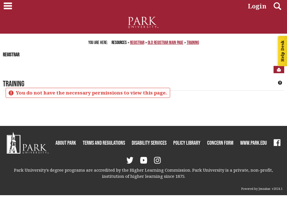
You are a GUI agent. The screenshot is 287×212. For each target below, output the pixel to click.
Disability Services (149, 143)
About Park (65, 143)
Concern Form (220, 143)
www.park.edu (253, 143)
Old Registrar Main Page (165, 42)
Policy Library (186, 143)
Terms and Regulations (104, 143)
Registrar (137, 42)
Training (193, 42)
